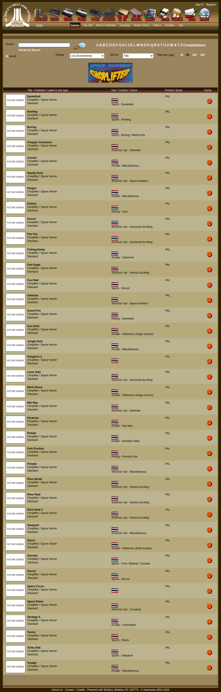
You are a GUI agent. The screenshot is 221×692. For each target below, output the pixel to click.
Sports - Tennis (120, 640)
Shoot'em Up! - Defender (126, 150)
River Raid (33, 494)
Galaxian (32, 295)
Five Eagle (33, 264)
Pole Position (35, 448)
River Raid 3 (34, 509)
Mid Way (32, 402)
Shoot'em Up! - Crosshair (126, 609)
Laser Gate (34, 372)
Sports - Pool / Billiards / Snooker (130, 563)
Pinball (31, 433)
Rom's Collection (106, 25)
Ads (181, 25)
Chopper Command (39, 142)
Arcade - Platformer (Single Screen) (132, 334)
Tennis (31, 632)
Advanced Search (29, 50)
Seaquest (33, 525)
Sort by (114, 54)
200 (202, 54)
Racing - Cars (119, 211)
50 (187, 54)
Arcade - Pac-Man (122, 425)
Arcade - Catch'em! (122, 257)
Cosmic (32, 157)
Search (9, 44)
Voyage (32, 662)
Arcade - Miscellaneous (125, 165)
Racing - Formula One (124, 456)
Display (60, 54)
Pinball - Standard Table (125, 441)
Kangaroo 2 (34, 356)
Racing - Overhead (122, 318)
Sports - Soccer (120, 288)
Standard (32, 103)
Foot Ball (32, 280)
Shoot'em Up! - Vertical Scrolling (130, 272)
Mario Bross (34, 387)
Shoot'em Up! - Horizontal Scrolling (131, 226)
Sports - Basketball (122, 104)
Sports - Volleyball (122, 655)
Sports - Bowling (121, 119)
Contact (69, 689)
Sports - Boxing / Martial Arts (128, 135)
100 (194, 54)
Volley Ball (33, 647)
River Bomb (34, 479)
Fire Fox (32, 234)
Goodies (170, 25)
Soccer (31, 571)
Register (211, 4)
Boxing (31, 127)
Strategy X (33, 617)
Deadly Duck (35, 173)
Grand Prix (34, 310)
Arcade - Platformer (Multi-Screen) (131, 548)
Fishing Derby (36, 249)
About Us (57, 689)
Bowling (32, 111)
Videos (157, 25)
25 (181, 54)
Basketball (33, 96)
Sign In (199, 4)
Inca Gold (33, 326)
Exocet (31, 218)
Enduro (32, 203)
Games (75, 25)
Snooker (32, 555)
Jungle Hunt (34, 341)
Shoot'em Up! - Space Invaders (129, 180)
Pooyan (32, 463)
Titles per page (165, 54)
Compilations (194, 45)
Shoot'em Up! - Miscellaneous (128, 471)
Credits (80, 689)
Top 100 (88, 25)
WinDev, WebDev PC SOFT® (121, 689)
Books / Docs (142, 25)
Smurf (31, 540)
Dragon (32, 188)
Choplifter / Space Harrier (42, 99)
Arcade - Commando (123, 624)
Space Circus (35, 586)
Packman (33, 417)
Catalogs (125, 25)
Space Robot (35, 601)
